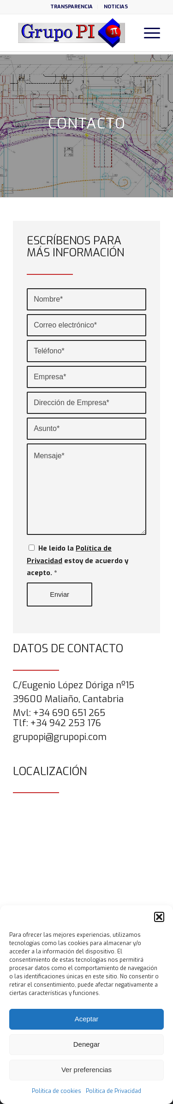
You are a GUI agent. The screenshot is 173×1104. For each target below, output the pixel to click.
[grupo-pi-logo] (72, 32)
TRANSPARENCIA (71, 6)
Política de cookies (56, 1091)
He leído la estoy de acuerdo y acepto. (77, 560)
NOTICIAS (116, 6)
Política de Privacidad (113, 1091)
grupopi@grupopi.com (60, 737)
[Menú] (147, 32)
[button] (159, 917)
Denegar (86, 1044)
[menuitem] (72, 7)
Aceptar (87, 1019)
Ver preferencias (86, 1070)
